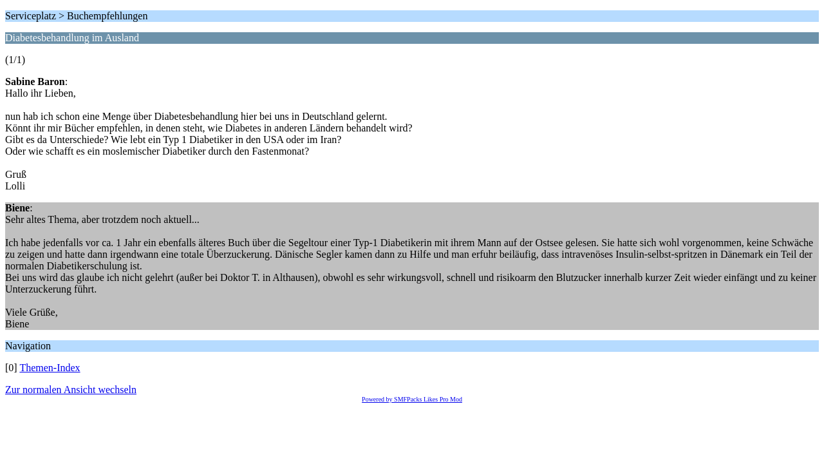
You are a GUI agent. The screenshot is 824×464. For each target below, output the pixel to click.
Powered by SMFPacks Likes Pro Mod (412, 399)
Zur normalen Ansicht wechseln (70, 389)
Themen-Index (49, 367)
